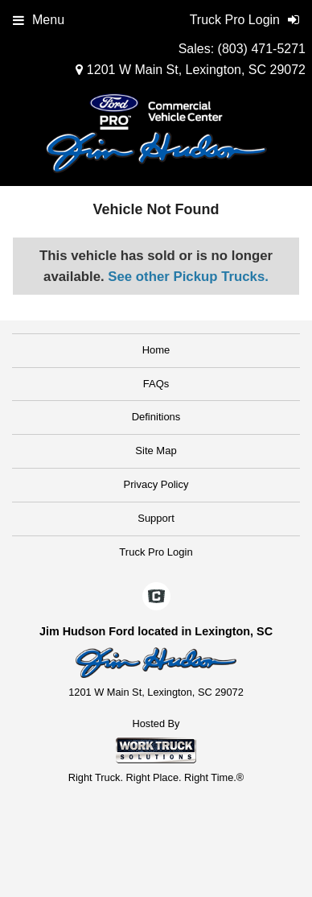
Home (156, 350)
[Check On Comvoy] (156, 598)
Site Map (155, 450)
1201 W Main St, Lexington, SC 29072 (191, 69)
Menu (38, 20)
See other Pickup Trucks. (188, 276)
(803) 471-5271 (262, 49)
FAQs (156, 384)
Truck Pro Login (155, 552)
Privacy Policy (156, 484)
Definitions (156, 417)
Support (156, 518)
